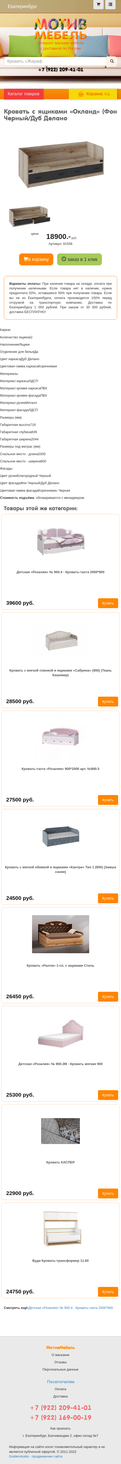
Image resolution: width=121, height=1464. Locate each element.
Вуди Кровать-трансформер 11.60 (60, 1261)
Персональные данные (60, 1369)
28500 (20, 701)
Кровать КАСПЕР (60, 1162)
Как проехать (60, 1428)
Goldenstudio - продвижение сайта (35, 1456)
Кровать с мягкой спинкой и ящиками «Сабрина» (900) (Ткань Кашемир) (60, 672)
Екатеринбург (22, 6)
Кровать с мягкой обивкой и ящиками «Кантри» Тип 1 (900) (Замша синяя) (60, 869)
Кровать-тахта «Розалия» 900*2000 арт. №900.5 (61, 769)
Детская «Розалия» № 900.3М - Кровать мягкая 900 (60, 1064)
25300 (20, 1095)
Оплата (60, 1389)
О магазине (60, 1355)
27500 (20, 800)
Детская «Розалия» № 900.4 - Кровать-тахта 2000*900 (60, 572)
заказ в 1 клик (79, 259)
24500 (20, 898)
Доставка (60, 1396)
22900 (20, 1193)
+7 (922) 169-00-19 (60, 1417)
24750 (20, 1291)
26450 (20, 996)
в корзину (36, 259)
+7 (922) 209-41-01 (60, 1407)
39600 (20, 603)
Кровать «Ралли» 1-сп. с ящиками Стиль (60, 965)
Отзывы (60, 1362)
